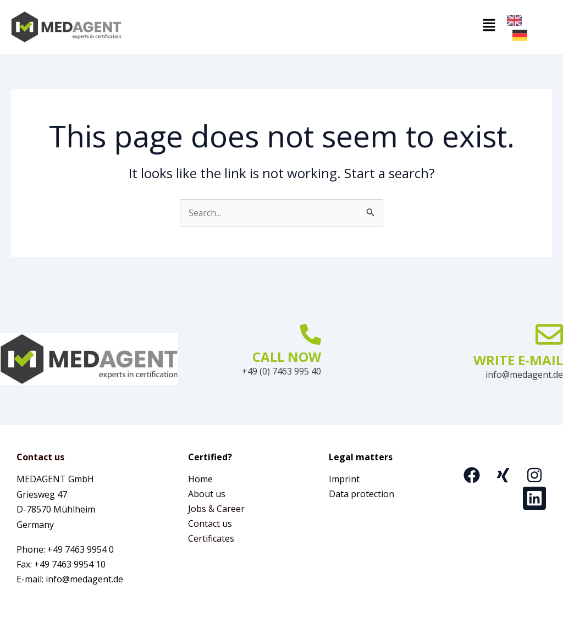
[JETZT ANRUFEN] (310, 333)
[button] (314, 26)
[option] (522, 35)
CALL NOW (286, 355)
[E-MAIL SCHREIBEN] (549, 333)
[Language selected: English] (529, 27)
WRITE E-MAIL (518, 359)
